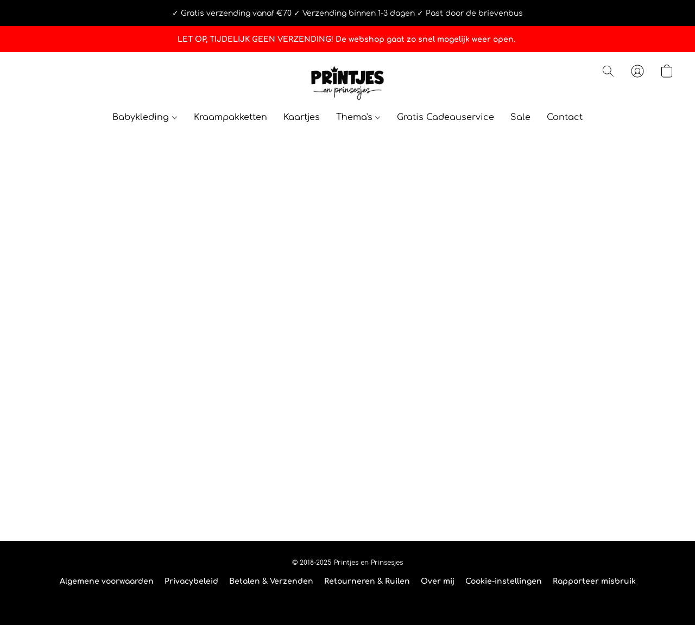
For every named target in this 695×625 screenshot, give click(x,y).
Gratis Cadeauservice (445, 117)
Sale (520, 117)
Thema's (358, 117)
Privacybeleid (191, 581)
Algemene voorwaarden (107, 581)
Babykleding (144, 117)
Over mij (437, 581)
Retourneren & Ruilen (367, 581)
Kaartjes (301, 117)
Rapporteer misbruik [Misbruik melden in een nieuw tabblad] (594, 581)
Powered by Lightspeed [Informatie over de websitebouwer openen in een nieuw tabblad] (347, 601)
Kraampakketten (230, 117)
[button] (347, 82)
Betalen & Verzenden (271, 581)
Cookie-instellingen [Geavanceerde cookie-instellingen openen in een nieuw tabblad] (503, 581)
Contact (565, 117)
